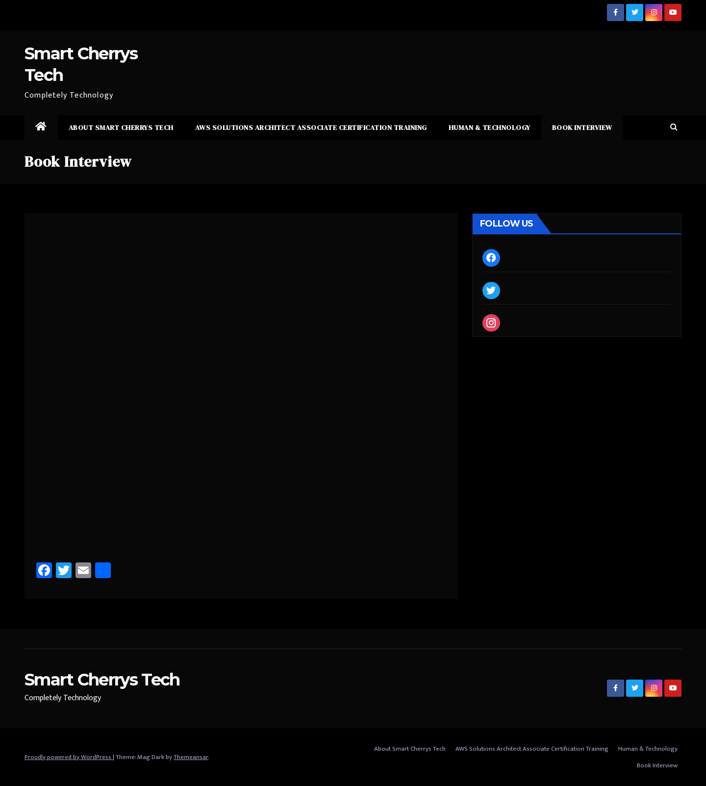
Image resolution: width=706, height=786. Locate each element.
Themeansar (191, 757)
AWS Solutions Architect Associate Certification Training (311, 127)
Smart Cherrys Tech (102, 679)
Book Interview (582, 127)
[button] (674, 127)
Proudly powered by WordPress (69, 757)
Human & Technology (489, 127)
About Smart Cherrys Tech (121, 127)
